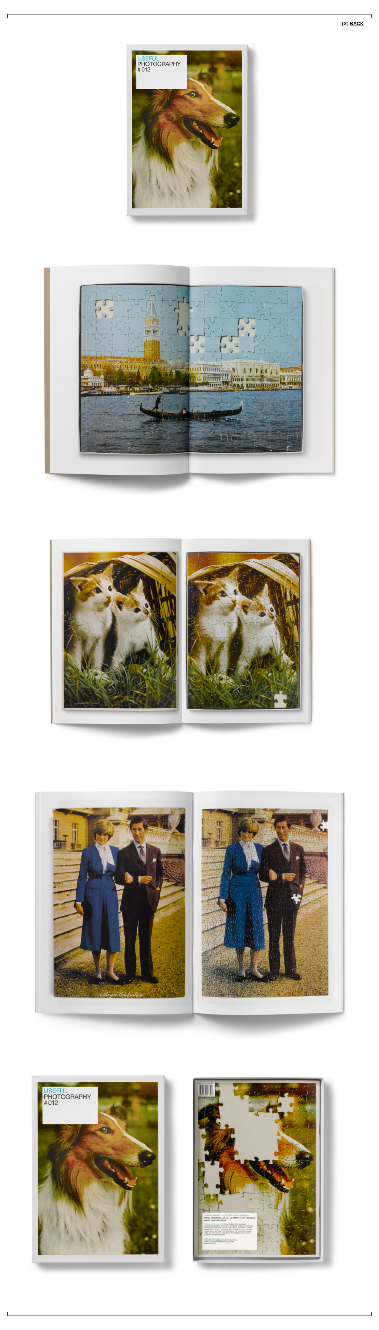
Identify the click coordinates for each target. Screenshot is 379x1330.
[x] (353, 23)
